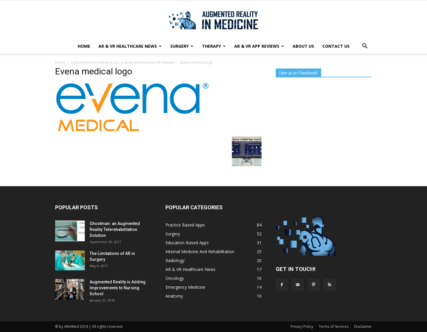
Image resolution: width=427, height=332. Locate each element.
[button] (365, 46)
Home (84, 46)
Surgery (181, 46)
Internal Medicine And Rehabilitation (199, 251)
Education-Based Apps (187, 242)
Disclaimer (363, 326)
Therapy (214, 46)
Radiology (174, 260)
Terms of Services (333, 326)
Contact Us (336, 46)
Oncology (174, 278)
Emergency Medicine (185, 287)
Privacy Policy (302, 326)
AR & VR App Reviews (259, 46)
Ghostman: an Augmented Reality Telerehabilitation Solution (115, 229)
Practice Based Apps (185, 225)
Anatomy (174, 296)
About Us (303, 46)
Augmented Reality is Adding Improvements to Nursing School (118, 288)
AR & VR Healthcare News (130, 46)
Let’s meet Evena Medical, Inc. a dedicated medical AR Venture (123, 62)
